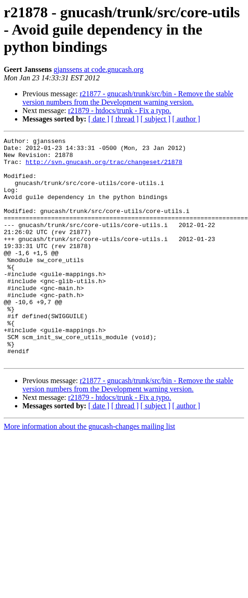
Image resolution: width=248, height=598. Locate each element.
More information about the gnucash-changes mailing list (89, 471)
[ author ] (186, 119)
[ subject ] (155, 119)
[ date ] (98, 119)
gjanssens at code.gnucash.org (99, 69)
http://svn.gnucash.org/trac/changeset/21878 (104, 167)
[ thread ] (125, 119)
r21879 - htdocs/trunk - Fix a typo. (119, 110)
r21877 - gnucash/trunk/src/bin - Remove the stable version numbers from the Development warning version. (127, 98)
